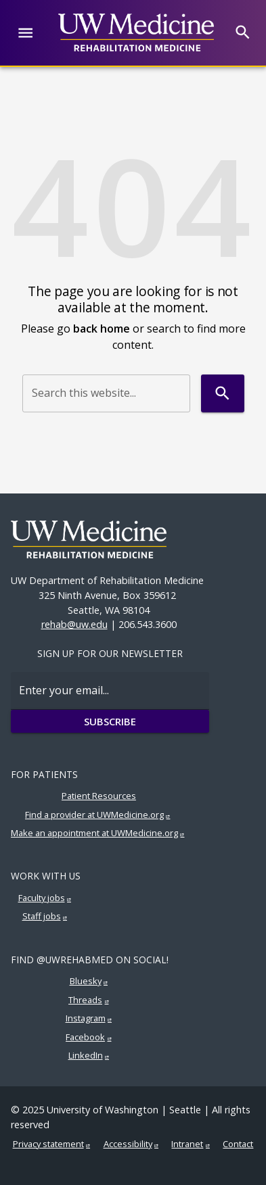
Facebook (85, 1037)
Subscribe (110, 721)
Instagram (86, 1018)
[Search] (242, 32)
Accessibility (128, 1144)
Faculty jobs (41, 898)
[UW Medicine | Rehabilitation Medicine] (136, 32)
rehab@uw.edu (74, 624)
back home (101, 328)
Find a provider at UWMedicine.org (94, 814)
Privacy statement (48, 1144)
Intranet (187, 1144)
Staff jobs (41, 916)
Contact (238, 1144)
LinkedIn (85, 1055)
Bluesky (86, 981)
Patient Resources (99, 796)
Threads (85, 1000)
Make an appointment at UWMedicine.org (94, 833)
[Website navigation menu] (25, 32)
